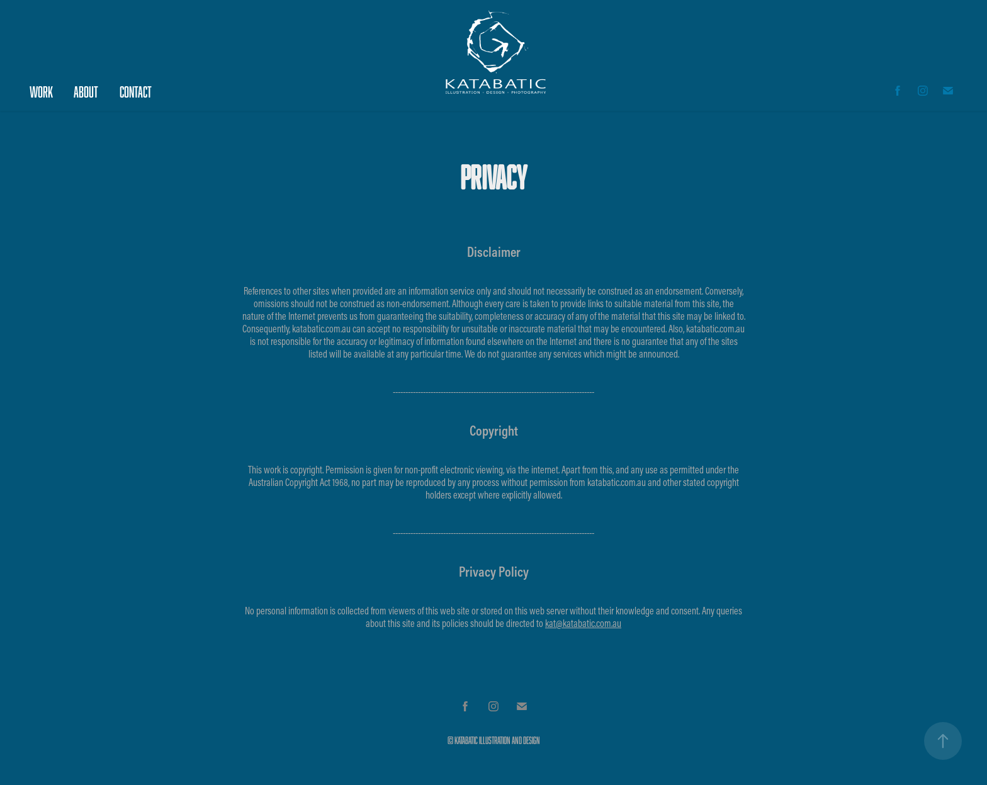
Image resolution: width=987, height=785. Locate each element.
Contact (136, 92)
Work (41, 92)
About (86, 92)
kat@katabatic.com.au (583, 623)
